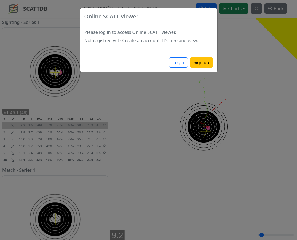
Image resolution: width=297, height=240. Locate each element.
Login (178, 62)
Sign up (201, 62)
